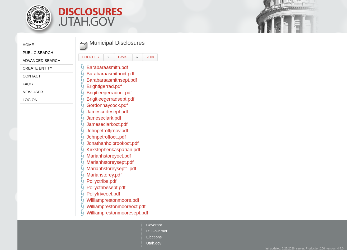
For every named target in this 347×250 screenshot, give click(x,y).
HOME (28, 45)
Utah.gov (154, 243)
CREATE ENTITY (37, 68)
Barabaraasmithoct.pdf (110, 73)
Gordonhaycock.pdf (107, 105)
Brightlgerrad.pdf (104, 86)
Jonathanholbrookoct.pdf (113, 143)
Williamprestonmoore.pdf (113, 200)
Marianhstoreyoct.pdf (109, 156)
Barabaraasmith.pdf (107, 67)
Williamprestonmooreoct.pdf (116, 206)
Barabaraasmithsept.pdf (112, 80)
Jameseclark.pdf (104, 118)
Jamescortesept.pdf (107, 111)
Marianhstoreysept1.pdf (111, 168)
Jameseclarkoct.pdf (107, 124)
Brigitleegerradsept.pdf (110, 99)
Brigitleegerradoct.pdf (109, 92)
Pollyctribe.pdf (101, 181)
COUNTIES (91, 57)
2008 (150, 57)
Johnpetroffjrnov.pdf (107, 130)
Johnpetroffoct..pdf (106, 137)
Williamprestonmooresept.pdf (117, 212)
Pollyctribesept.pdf (106, 187)
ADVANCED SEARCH (41, 60)
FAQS (28, 84)
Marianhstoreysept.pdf (110, 162)
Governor (154, 225)
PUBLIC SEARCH (38, 53)
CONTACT (32, 76)
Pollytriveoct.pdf (103, 194)
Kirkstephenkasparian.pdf (113, 149)
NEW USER (33, 92)
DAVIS (123, 57)
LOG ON (30, 100)
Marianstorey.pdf (104, 175)
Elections (154, 237)
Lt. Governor (156, 231)
